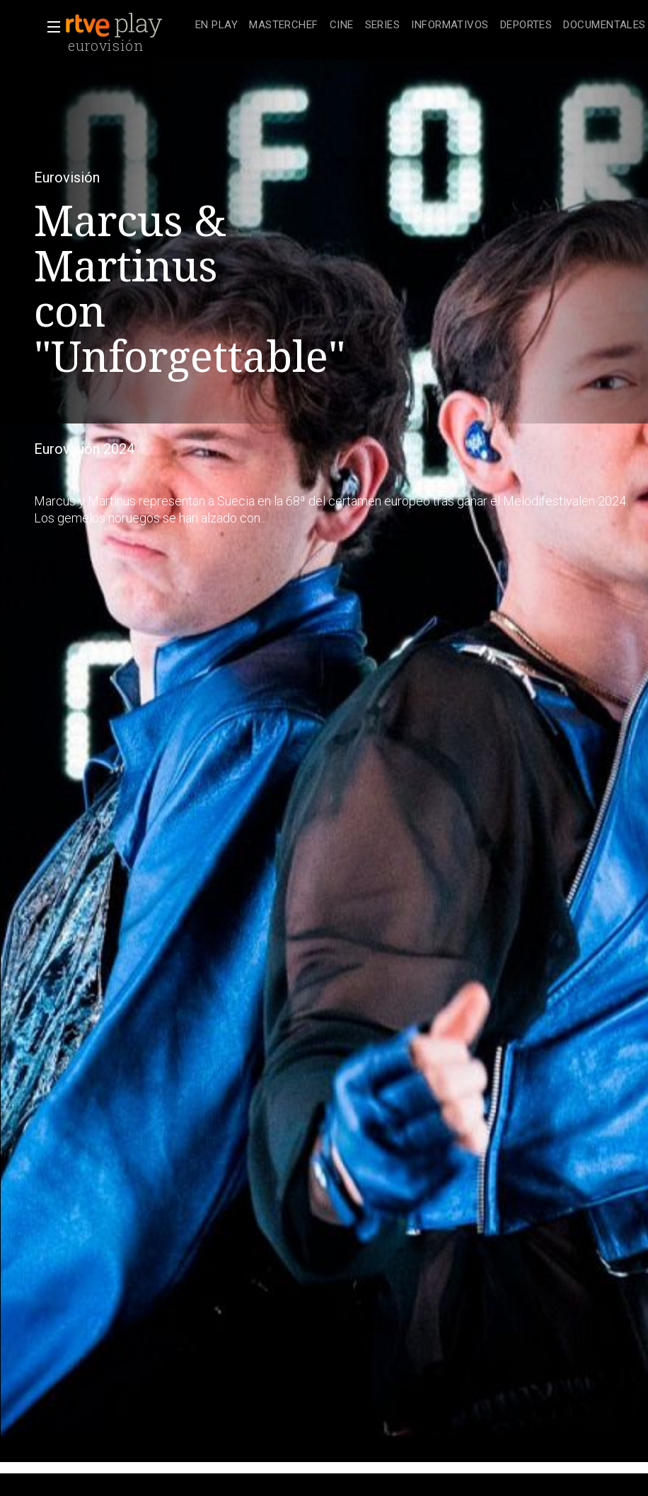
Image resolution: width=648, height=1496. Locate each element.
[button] (49, 26)
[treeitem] (216, 26)
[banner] (127, 25)
